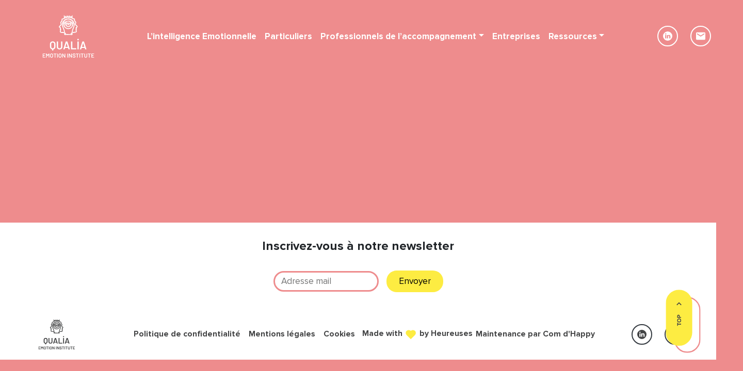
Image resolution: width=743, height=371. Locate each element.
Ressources (572, 36)
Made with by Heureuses (417, 333)
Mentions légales (282, 334)
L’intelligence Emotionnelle (201, 36)
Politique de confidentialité (187, 334)
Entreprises (516, 36)
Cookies (339, 334)
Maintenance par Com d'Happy (535, 334)
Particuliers (288, 36)
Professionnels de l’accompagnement (398, 36)
